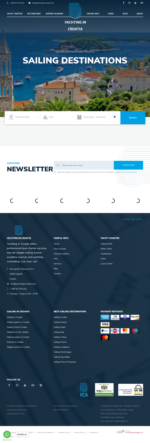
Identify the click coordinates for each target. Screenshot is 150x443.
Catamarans (106, 253)
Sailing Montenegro (62, 352)
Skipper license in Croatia (18, 347)
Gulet (103, 258)
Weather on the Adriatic (18, 332)
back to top (133, 219)
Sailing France (60, 342)
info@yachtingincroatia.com (43, 3)
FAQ (56, 258)
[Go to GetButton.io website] (7, 440)
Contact (57, 273)
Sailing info (93, 14)
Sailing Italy (59, 332)
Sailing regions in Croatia (18, 322)
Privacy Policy (79, 432)
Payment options (61, 253)
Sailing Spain (59, 327)
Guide (111, 14)
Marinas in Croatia (15, 342)
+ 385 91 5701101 (17, 3)
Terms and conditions (45, 432)
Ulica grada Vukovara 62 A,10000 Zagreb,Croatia (22, 274)
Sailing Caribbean (61, 347)
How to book (60, 248)
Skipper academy (54, 14)
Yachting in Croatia (75, 25)
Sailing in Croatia (14, 317)
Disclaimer (93, 432)
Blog (125, 14)
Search (133, 117)
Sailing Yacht (106, 243)
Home (56, 243)
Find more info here (128, 172)
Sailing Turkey (60, 337)
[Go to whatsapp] (7, 434)
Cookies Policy (64, 432)
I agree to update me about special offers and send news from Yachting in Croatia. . (97, 172)
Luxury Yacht (106, 263)
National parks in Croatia (18, 337)
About (140, 14)
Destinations (34, 14)
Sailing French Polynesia (65, 362)
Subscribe (128, 165)
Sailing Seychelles (62, 357)
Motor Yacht (106, 248)
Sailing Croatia (60, 317)
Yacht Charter (14, 14)
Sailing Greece (60, 322)
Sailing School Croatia (17, 327)
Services (57, 263)
